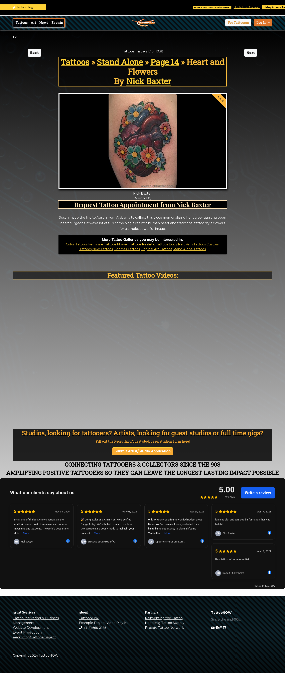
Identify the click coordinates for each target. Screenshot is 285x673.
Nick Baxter (148, 81)
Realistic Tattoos (155, 244)
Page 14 (164, 62)
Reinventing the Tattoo (164, 618)
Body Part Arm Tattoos (187, 244)
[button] (238, 22)
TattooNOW (89, 618)
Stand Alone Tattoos (189, 249)
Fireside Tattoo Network (164, 628)
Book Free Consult (252, 7)
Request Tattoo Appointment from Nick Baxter (142, 204)
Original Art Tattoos (156, 249)
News (43, 22)
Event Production (27, 632)
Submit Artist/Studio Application (143, 451)
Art (33, 22)
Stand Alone (120, 62)
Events (57, 22)
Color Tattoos (77, 244)
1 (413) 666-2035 (92, 628)
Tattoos (21, 22)
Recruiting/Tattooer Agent (34, 637)
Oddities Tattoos (127, 249)
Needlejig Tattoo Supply (164, 623)
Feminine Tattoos (102, 244)
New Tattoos (102, 249)
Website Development (31, 628)
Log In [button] (261, 22)
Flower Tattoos (129, 244)
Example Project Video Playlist (103, 623)
